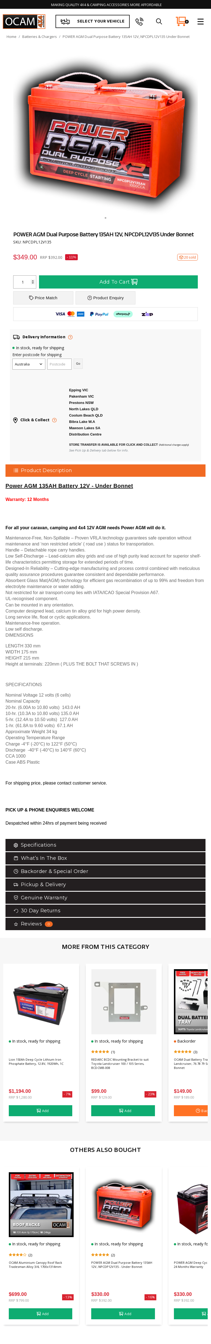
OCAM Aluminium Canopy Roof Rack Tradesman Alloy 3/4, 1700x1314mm (37, 1268)
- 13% (68, 1297)
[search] (159, 21)
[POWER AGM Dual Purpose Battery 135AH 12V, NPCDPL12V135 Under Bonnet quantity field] (24, 282)
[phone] (139, 21)
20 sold (187, 257)
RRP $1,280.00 (20, 1097)
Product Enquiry (105, 297)
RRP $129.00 (101, 1097)
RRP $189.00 (184, 1097)
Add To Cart (118, 282)
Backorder (186, 1041)
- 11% (71, 257)
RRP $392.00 (101, 1300)
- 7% (67, 1094)
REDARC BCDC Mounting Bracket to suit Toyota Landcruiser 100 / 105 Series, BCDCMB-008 (123, 1065)
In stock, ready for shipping (40, 347)
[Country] (28, 364)
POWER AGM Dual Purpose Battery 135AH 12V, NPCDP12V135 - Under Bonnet (122, 1268)
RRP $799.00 (19, 1300)
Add (43, 1110)
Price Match (43, 297)
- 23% (150, 1094)
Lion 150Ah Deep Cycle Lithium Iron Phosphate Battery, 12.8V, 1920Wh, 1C (41, 1065)
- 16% (150, 1297)
